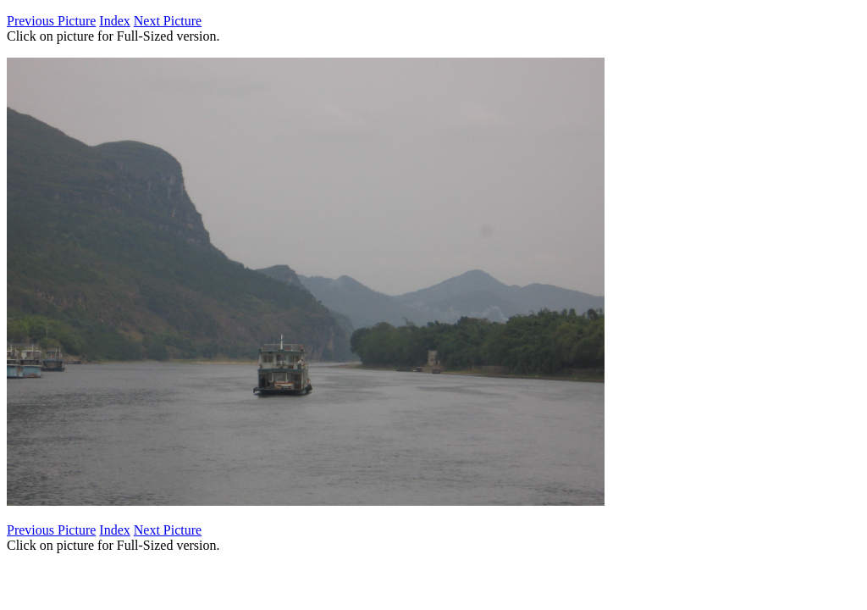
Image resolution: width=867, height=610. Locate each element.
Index (114, 21)
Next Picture (168, 21)
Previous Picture (51, 21)
